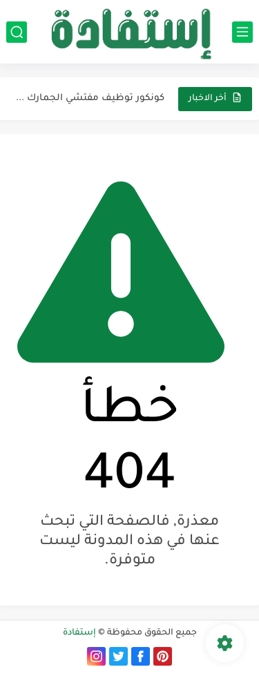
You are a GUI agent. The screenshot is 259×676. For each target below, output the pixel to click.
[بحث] (16, 32)
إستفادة (79, 633)
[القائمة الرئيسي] (242, 32)
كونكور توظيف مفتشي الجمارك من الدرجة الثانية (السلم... (90, 98)
